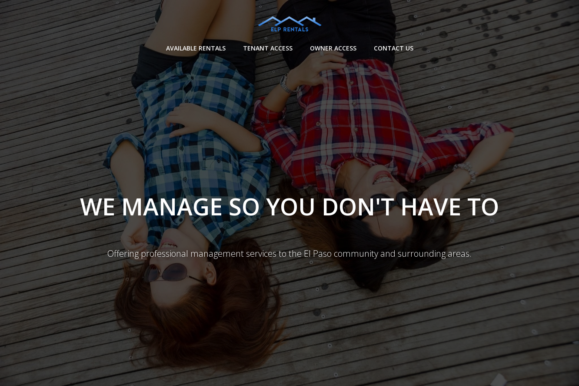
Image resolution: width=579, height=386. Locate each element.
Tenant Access (268, 48)
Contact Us (393, 48)
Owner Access (333, 48)
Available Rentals (196, 48)
